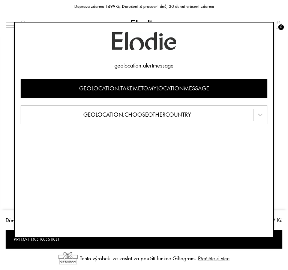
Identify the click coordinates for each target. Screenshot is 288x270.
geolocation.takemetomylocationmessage (144, 88)
